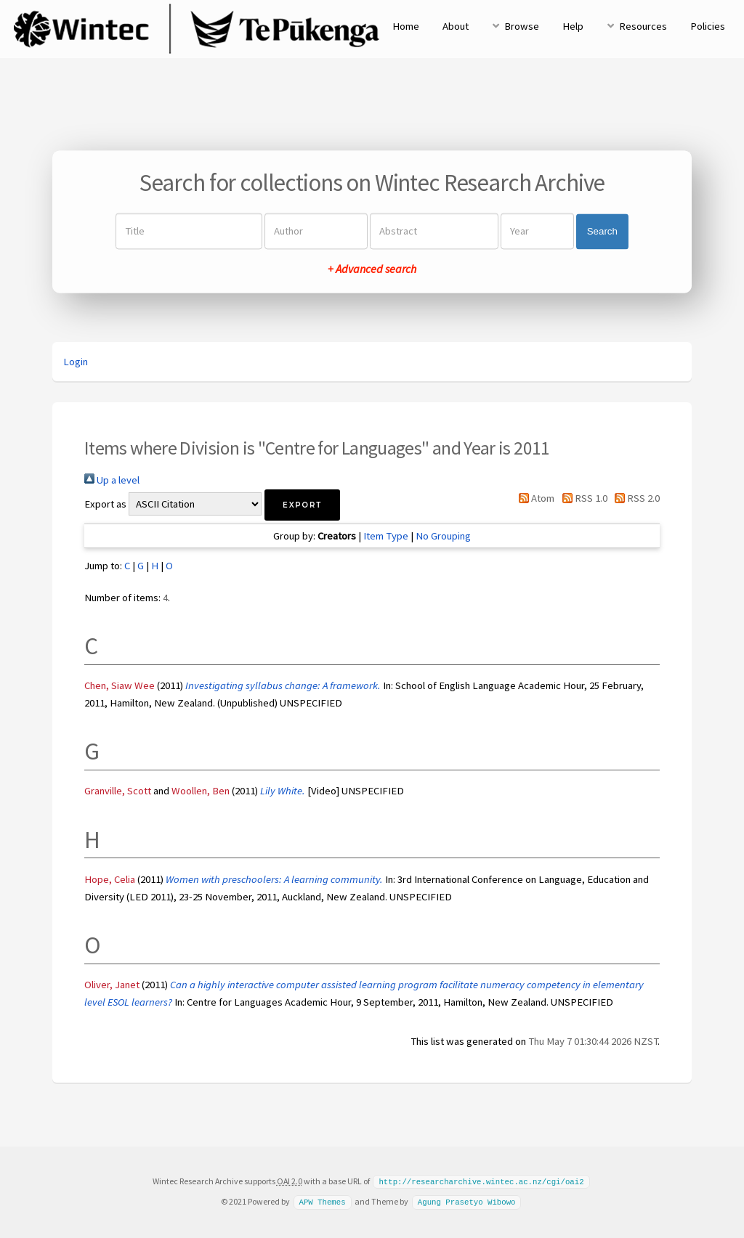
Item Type (385, 535)
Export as (105, 503)
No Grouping (443, 535)
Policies (707, 26)
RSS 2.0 (635, 498)
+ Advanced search (372, 269)
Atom (534, 498)
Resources (643, 26)
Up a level (112, 479)
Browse (521, 26)
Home (405, 26)
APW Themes (322, 1201)
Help (572, 26)
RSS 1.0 (582, 498)
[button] (302, 505)
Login (75, 361)
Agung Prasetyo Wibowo (467, 1201)
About (455, 26)
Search (602, 231)
